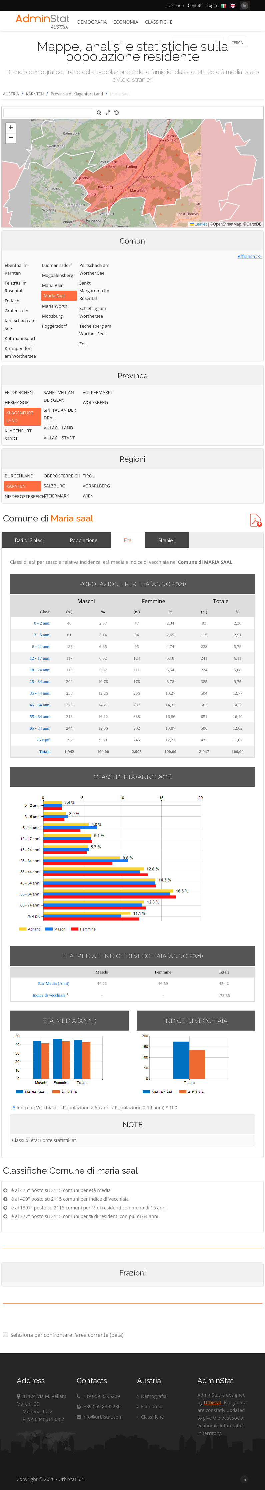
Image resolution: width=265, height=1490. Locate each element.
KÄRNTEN (35, 94)
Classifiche (158, 22)
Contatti (195, 5)
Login (212, 5)
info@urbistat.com (99, 1417)
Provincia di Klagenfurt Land (77, 94)
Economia (126, 22)
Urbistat (212, 1402)
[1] (67, 994)
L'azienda (175, 5)
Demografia (92, 22)
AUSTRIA (11, 94)
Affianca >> (250, 256)
